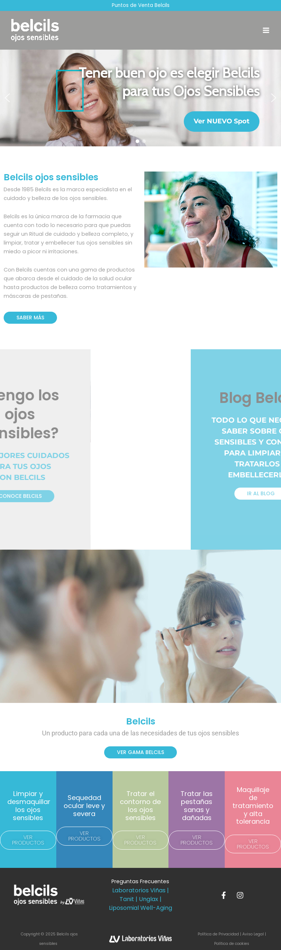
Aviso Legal (253, 934)
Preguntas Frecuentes (140, 881)
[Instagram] (240, 895)
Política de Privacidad (219, 934)
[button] (7, 98)
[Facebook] (223, 895)
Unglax (148, 899)
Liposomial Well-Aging (140, 908)
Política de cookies (231, 943)
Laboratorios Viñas (139, 890)
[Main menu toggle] (266, 30)
